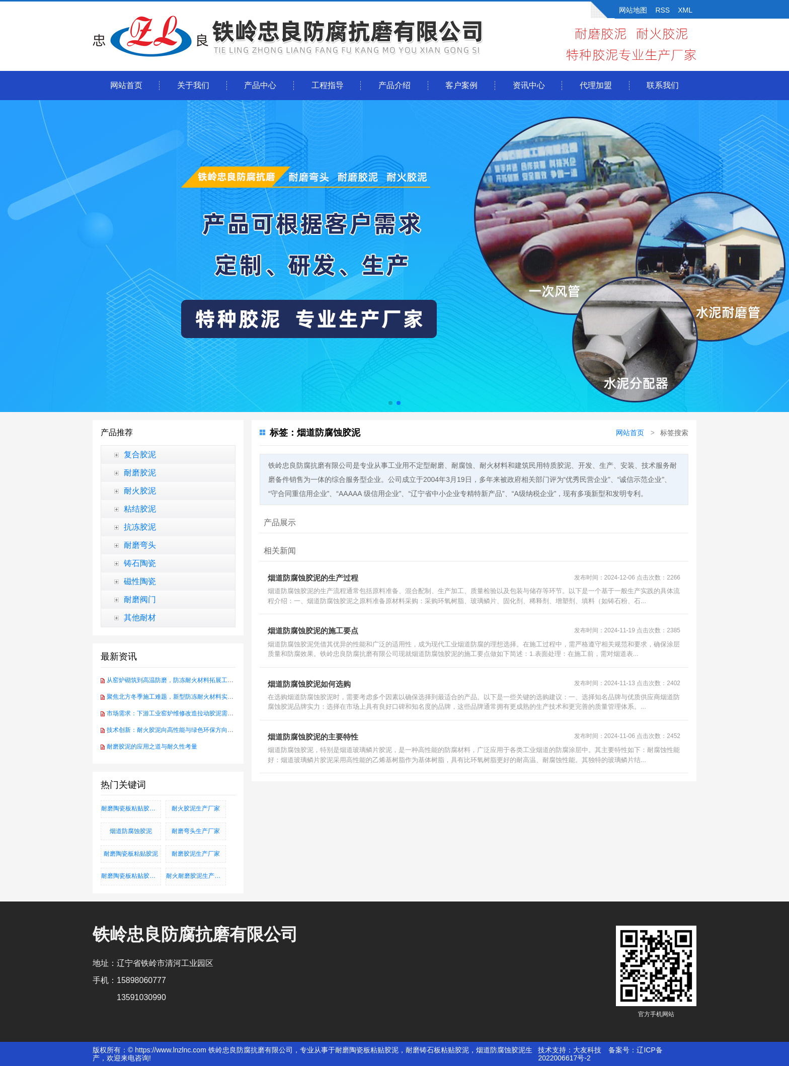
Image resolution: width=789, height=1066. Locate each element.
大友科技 (587, 1050)
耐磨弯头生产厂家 (196, 831)
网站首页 (126, 85)
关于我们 (193, 85)
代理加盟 (596, 85)
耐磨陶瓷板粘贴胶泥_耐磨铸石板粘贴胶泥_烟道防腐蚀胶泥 (131, 808)
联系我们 (663, 85)
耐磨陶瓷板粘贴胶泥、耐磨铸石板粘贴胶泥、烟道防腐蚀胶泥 (131, 875)
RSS (662, 10)
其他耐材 (140, 617)
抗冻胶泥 (140, 527)
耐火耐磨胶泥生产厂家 (196, 875)
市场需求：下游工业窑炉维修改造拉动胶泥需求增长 (176, 713)
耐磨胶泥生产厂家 (196, 853)
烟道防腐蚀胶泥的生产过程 (313, 577)
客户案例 (461, 85)
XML (685, 10)
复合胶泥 (140, 454)
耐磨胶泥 (140, 472)
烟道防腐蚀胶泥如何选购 (309, 684)
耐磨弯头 (140, 545)
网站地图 (633, 10)
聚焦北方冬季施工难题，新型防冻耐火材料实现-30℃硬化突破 (189, 696)
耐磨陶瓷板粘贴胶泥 (131, 853)
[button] (390, 403)
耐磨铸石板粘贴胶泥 (437, 1050)
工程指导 (327, 85)
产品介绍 (394, 85)
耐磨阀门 (140, 599)
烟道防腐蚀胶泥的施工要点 (313, 630)
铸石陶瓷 (140, 563)
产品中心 (260, 85)
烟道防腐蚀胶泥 (131, 831)
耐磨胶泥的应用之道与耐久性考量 (152, 746)
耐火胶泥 (140, 490)
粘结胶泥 (140, 509)
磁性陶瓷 (140, 581)
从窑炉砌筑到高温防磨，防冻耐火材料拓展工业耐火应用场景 (188, 680)
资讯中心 (529, 85)
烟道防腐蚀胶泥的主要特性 (313, 736)
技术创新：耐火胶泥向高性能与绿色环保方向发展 (173, 729)
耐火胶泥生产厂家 (196, 808)
